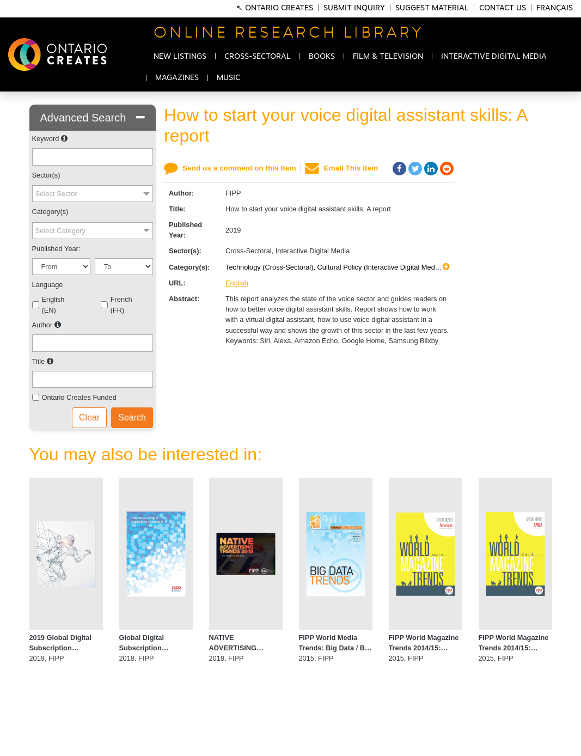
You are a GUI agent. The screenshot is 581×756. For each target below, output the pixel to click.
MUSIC (228, 78)
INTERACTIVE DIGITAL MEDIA (494, 56)
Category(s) (50, 212)
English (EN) (53, 304)
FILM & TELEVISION (388, 56)
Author (42, 325)
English (236, 283)
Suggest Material (432, 8)
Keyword (45, 139)
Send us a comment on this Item (239, 168)
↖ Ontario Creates (275, 8)
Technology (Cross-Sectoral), (271, 267)
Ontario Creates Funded (79, 397)
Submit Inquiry (354, 8)
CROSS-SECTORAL (257, 56)
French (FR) (121, 304)
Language (47, 285)
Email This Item (350, 168)
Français (554, 8)
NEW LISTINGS (180, 56)
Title (38, 361)
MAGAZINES (177, 78)
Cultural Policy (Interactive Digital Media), (382, 267)
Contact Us (502, 8)
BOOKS (322, 56)
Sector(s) (46, 175)
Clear (89, 417)
